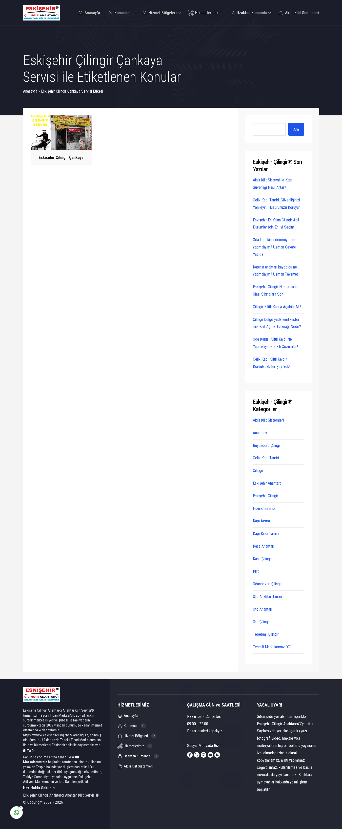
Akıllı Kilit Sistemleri (268, 420)
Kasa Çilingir (262, 558)
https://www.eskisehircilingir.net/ (47, 735)
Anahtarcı (260, 432)
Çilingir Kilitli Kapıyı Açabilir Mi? (277, 306)
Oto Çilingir (261, 621)
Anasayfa (30, 91)
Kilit (256, 571)
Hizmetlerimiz (264, 508)
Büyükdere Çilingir (267, 445)
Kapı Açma (261, 521)
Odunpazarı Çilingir (267, 584)
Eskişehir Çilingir (265, 495)
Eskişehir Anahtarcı (268, 483)
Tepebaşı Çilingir (266, 634)
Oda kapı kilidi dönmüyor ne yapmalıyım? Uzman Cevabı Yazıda (274, 247)
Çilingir (258, 470)
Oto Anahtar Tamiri (267, 596)
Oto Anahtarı (262, 609)
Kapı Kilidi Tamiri (266, 533)
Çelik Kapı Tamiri (266, 457)
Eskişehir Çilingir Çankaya (61, 157)
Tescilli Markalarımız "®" (272, 647)
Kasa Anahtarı (263, 546)
